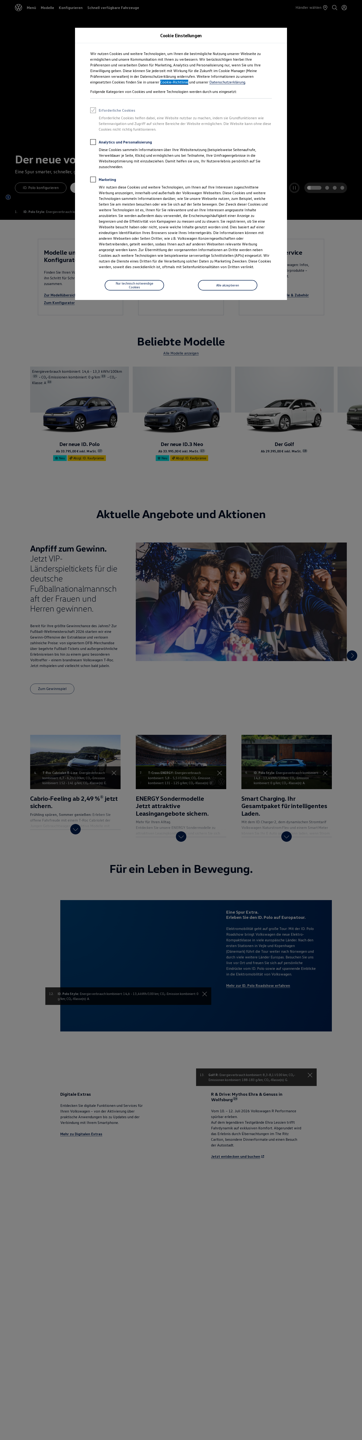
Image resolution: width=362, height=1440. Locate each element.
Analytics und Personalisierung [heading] (121, 142)
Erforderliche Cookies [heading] (112, 111)
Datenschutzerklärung (227, 82)
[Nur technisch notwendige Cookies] (134, 285)
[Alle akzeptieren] (227, 285)
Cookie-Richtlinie (174, 82)
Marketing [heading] (103, 180)
